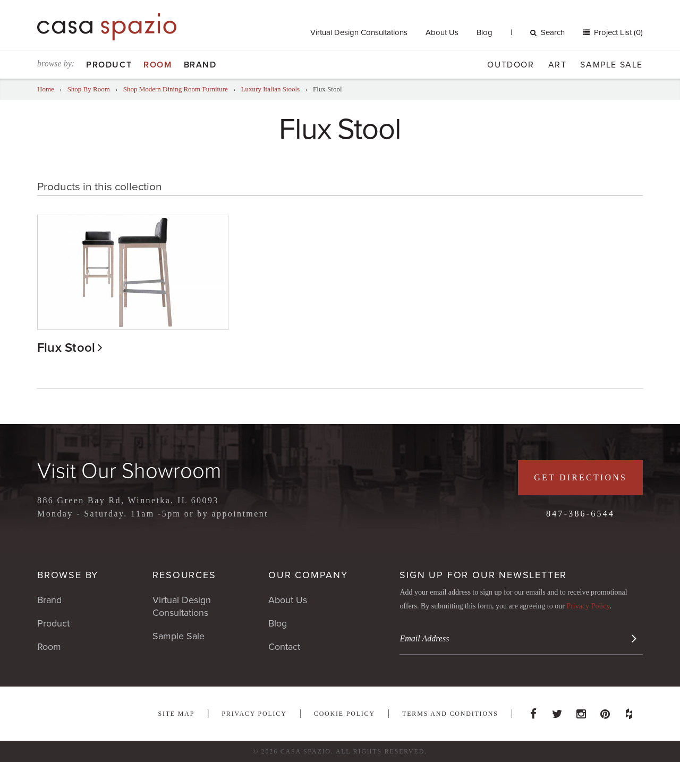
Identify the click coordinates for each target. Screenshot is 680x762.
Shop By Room (88, 89)
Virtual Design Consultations (358, 32)
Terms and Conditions (450, 713)
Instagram (581, 711)
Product (109, 65)
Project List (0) (617, 32)
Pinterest (605, 711)
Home (45, 89)
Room (157, 65)
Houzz (629, 711)
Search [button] (547, 32)
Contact (284, 647)
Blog (484, 32)
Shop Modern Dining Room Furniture (175, 89)
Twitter (557, 711)
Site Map (176, 713)
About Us (442, 32)
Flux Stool (66, 347)
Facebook (533, 711)
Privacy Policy (587, 606)
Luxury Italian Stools (270, 89)
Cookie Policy (344, 713)
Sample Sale (611, 65)
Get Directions (580, 477)
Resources (184, 575)
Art (557, 65)
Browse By (67, 575)
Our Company (308, 575)
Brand (200, 65)
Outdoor (510, 65)
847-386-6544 (580, 513)
